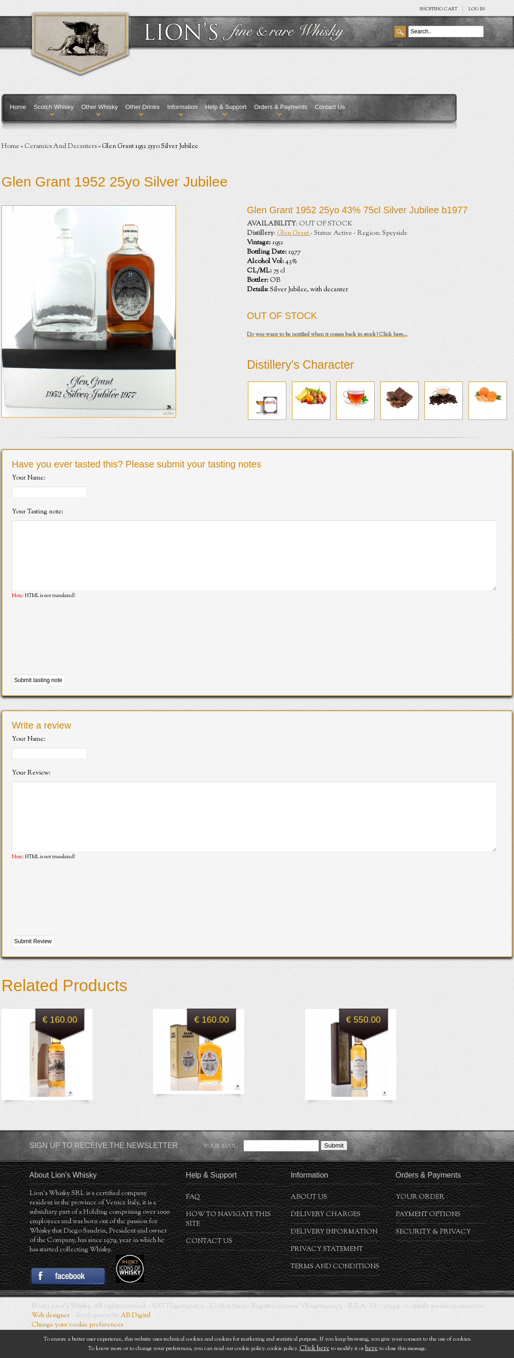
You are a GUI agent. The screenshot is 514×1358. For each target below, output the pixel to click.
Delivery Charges (326, 1243)
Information (182, 106)
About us (309, 1225)
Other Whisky (99, 106)
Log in (476, 9)
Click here (314, 1348)
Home (18, 106)
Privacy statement (327, 1277)
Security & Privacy (433, 1260)
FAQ (193, 1225)
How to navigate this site (228, 1247)
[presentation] (83, 651)
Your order (420, 1225)
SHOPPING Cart (438, 9)
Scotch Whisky (54, 106)
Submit (334, 1173)
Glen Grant (293, 233)
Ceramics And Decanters (60, 146)
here (371, 1348)
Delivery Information (334, 1260)
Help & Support (225, 106)
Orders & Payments (280, 106)
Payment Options (428, 1243)
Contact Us (330, 106)
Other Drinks (142, 106)
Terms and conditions (335, 1295)
